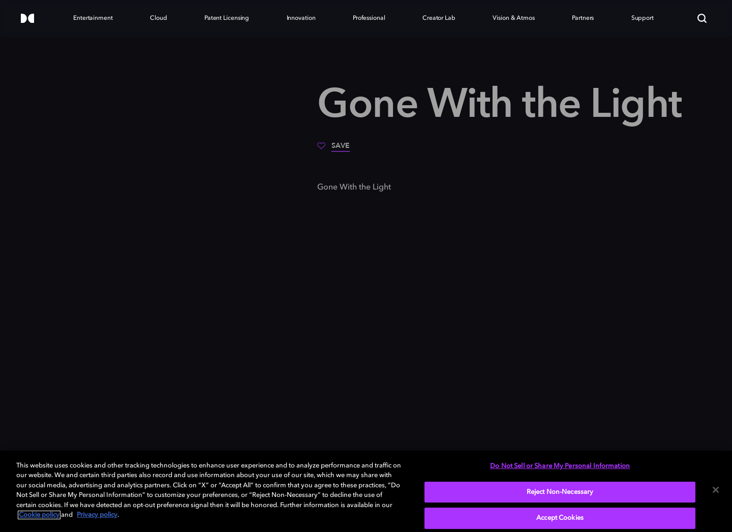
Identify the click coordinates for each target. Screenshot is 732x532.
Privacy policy (97, 515)
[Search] (702, 18)
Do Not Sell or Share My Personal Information (560, 466)
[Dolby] (27, 19)
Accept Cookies (560, 518)
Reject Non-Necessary (560, 492)
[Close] (716, 490)
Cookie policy (39, 515)
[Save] (333, 149)
